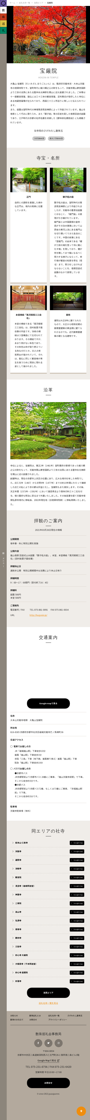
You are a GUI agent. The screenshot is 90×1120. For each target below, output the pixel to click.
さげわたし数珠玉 (74, 1018)
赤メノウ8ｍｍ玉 (57, 139)
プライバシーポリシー (57, 1022)
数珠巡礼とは (35, 1018)
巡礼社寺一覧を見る (48, 1005)
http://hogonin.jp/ (38, 616)
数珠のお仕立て (16, 1022)
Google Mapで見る (47, 1062)
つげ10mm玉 (38, 139)
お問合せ (33, 1022)
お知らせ (14, 1018)
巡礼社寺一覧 (54, 1018)
